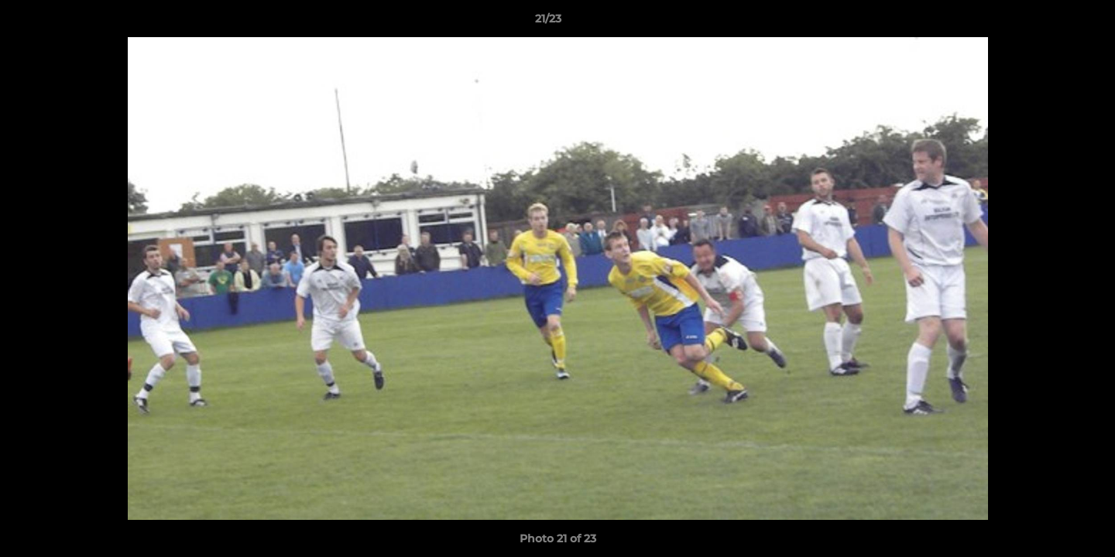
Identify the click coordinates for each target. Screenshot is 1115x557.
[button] (1050, 22)
